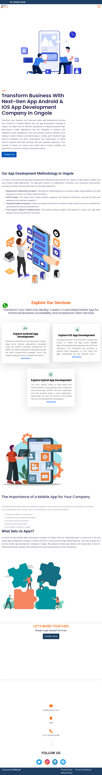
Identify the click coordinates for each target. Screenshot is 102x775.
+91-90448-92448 (17, 2)
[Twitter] (39, 763)
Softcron (17, 770)
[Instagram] (47, 763)
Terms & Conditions (83, 770)
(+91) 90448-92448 (51, 735)
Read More (25, 358)
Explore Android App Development (25, 335)
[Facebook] (63, 763)
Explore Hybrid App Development (51, 380)
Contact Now (51, 636)
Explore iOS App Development (77, 335)
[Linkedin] (55, 763)
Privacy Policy (66, 770)
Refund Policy (66, 773)
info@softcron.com (51, 710)
